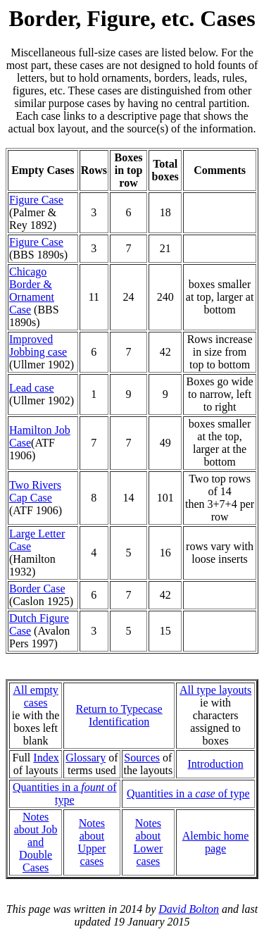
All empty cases (35, 696)
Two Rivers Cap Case (35, 491)
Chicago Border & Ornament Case (31, 291)
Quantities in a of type (65, 793)
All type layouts (215, 690)
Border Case (37, 588)
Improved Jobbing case (38, 345)
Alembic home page (215, 842)
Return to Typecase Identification (119, 715)
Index (45, 758)
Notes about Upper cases (91, 842)
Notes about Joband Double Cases (36, 842)
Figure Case (36, 200)
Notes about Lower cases (148, 842)
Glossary (85, 758)
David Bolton (188, 909)
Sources (142, 758)
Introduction (216, 764)
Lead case (31, 388)
